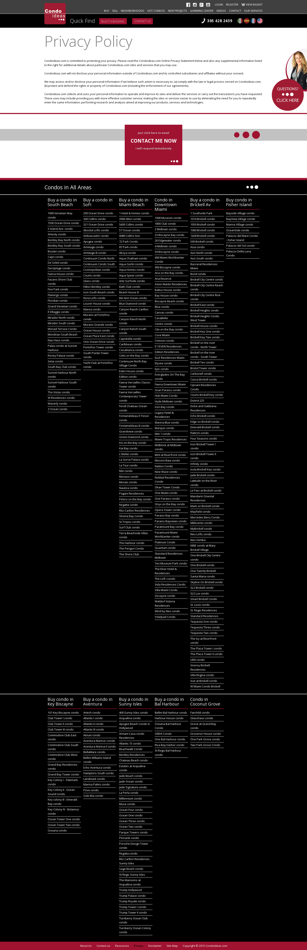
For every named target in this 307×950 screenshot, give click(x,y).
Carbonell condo (201, 374)
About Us (86, 946)
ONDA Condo (163, 734)
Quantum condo (165, 548)
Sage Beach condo (131, 869)
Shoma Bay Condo (131, 516)
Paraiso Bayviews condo (171, 521)
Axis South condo (201, 258)
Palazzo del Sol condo (240, 245)
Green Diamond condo (134, 437)
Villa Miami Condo (166, 590)
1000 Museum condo (168, 218)
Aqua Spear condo (131, 275)
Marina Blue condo (167, 422)
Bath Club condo (129, 287)
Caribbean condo (130, 344)
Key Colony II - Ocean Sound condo (61, 792)
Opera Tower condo (168, 510)
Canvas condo (164, 312)
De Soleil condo (58, 263)
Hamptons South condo (98, 773)
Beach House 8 (129, 292)
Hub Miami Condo (166, 396)
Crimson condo (164, 341)
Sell (115, 11)
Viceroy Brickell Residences (200, 667)
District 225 (197, 400)
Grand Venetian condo (62, 306)
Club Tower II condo (60, 724)
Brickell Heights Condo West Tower (204, 318)
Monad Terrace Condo (62, 329)
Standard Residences (204, 616)
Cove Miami (162, 335)
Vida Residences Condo (170, 584)
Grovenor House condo (205, 734)
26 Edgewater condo (168, 240)
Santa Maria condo (202, 576)
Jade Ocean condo (131, 781)
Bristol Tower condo (203, 368)
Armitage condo (93, 247)
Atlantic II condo (93, 724)
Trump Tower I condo (132, 907)
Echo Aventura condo (97, 767)
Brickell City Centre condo (206, 279)
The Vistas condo (59, 392)
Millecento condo (201, 523)
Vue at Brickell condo (203, 681)
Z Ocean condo (57, 409)
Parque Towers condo (133, 832)
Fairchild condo (200, 712)
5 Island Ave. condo (60, 229)
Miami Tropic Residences (171, 439)
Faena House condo (61, 274)
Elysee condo (163, 363)
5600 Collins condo (131, 224)
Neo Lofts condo (200, 534)
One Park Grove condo (205, 739)
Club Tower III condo (61, 729)
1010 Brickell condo (202, 219)
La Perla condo (128, 793)
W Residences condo (61, 398)
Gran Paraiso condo (168, 390)
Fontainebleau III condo (134, 426)
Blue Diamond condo (132, 303)
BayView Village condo (240, 219)
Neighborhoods (132, 11)
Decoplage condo (59, 268)
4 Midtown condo (166, 246)
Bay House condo (166, 295)
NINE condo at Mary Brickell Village (203, 548)
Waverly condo (57, 403)
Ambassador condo (96, 236)
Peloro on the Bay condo (135, 499)
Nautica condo (128, 488)
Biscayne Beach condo (169, 301)
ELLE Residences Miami (169, 358)
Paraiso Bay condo (167, 515)
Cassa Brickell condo (203, 379)
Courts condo (92, 275)
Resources (122, 946)
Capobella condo (130, 339)
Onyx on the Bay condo (170, 504)
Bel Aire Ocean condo (133, 298)
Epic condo (162, 369)
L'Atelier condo (128, 454)
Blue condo (162, 307)
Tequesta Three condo (205, 627)
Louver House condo (96, 303)
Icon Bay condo (164, 407)
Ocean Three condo (132, 821)
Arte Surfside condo (132, 281)
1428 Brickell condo (202, 236)
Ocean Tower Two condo (64, 825)
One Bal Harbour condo (170, 739)
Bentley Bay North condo (64, 240)
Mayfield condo (200, 511)
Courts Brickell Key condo (206, 395)
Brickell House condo (203, 326)
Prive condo (91, 790)
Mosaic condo (128, 482)
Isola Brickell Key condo (205, 469)
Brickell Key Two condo (205, 337)
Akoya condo (127, 253)
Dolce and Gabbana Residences (203, 408)
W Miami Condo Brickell (205, 686)
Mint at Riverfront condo (170, 455)
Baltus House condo (168, 290)
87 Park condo (128, 247)
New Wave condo (166, 472)
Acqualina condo (130, 718)
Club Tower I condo (60, 718)
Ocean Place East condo (98, 336)
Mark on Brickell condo (205, 506)
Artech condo (91, 712)
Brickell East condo (202, 305)
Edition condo (128, 377)
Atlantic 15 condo (130, 743)
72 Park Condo (128, 241)
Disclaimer (155, 946)
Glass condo (91, 281)
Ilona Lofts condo (94, 298)
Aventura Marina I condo (99, 741)
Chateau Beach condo (133, 760)
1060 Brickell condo (202, 230)
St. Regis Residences (203, 610)
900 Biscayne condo (167, 267)
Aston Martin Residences (171, 284)
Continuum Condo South (99, 264)
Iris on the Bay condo (132, 443)
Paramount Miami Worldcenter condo (167, 535)
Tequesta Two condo (203, 633)
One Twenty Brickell (203, 571)
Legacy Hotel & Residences (164, 415)
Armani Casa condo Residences (131, 736)
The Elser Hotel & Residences (166, 571)
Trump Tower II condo (133, 912)
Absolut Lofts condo (96, 230)
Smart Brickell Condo (203, 599)
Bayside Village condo (240, 213)
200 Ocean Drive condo (98, 213)
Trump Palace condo (132, 896)
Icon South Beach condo (98, 292)
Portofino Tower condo (98, 347)
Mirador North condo (61, 318)
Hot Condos (156, 11)
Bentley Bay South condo (64, 245)
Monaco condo (128, 477)
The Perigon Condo (131, 548)
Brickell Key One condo (205, 331)
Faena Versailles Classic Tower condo (134, 384)
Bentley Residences (132, 755)
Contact (235, 11)
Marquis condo (164, 428)
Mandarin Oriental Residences (202, 498)
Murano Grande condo (98, 325)
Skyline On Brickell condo (206, 582)
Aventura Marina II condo (99, 746)
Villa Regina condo (202, 675)
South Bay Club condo (62, 367)
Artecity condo (57, 234)
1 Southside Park (201, 213)
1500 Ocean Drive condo (63, 223)
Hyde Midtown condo (168, 401)
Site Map (172, 946)
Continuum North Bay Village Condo (133, 363)
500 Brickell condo (201, 241)
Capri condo (55, 257)
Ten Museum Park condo (171, 563)
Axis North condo (201, 253)
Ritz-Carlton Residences (134, 510)
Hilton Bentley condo (96, 287)
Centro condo (163, 324)
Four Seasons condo (203, 438)
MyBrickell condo (201, 529)
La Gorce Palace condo (134, 459)
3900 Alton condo (130, 219)
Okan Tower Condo (167, 487)
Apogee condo (92, 241)
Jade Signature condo (133, 787)
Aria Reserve (163, 279)
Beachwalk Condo (130, 749)
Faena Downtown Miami (170, 384)
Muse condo (127, 804)
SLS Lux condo (199, 593)
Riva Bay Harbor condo (169, 745)
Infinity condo (199, 464)
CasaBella (161, 318)
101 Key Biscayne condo (63, 712)
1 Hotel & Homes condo (134, 213)
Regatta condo (128, 505)
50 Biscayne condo (167, 252)
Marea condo (92, 309)
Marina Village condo (239, 224)
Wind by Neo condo (167, 611)
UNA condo (197, 660)
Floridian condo (58, 300)
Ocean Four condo (131, 810)
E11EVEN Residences (168, 346)
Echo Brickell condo (202, 416)
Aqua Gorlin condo (131, 264)
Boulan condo (57, 251)
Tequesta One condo (204, 621)
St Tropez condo (129, 522)
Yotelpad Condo (165, 617)
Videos (221, 11)
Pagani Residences (131, 493)
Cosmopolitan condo (96, 270)
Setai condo (55, 361)
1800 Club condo (165, 224)
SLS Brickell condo (202, 588)
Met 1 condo (163, 434)
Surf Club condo (129, 527)
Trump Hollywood (130, 890)
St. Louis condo (200, 605)
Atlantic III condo (93, 729)
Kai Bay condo (128, 448)
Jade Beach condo (130, 776)
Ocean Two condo (130, 827)
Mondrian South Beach (62, 334)
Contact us (143, 21)
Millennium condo (130, 798)
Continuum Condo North (98, 258)
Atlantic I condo (93, 718)
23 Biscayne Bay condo (169, 235)
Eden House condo (131, 371)
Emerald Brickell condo (205, 427)
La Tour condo (128, 465)
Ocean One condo (131, 815)
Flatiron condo (199, 433)
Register (232, 4)
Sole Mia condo (93, 796)
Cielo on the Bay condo (134, 355)
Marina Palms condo (96, 784)
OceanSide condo (237, 230)
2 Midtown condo (166, 229)
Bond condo (198, 274)
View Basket (254, 4)
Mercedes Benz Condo (205, 517)
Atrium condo (91, 735)
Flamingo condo (58, 295)
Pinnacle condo (129, 838)
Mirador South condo (61, 323)
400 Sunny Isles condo (133, 712)
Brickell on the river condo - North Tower (203, 345)
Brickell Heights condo (204, 310)
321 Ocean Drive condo (98, 224)
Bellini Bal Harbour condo (171, 712)
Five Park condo (58, 289)
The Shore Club (129, 554)
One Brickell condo (202, 565)
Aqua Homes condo (132, 270)
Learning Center (201, 11)
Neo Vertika (198, 540)
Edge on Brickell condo (204, 422)
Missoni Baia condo (167, 460)
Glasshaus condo (201, 718)
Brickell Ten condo (202, 362)
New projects (177, 11)
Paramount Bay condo (169, 527)
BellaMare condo (94, 752)
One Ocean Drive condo (98, 342)
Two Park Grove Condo (205, 745)
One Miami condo (166, 493)
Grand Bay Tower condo (63, 774)
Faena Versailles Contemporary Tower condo (133, 396)
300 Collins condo (94, 219)
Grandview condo (130, 431)
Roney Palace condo (61, 355)
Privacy (138, 946)
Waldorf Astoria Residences (165, 603)
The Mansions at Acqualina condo (130, 882)
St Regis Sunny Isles (132, 874)
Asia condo (197, 247)
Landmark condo (94, 779)
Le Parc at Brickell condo (206, 490)
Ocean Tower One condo (64, 819)
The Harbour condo (131, 543)
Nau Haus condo (58, 340)
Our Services (253, 11)
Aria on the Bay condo (169, 273)
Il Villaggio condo (58, 312)
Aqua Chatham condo (133, 258)
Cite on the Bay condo (169, 329)
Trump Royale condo (132, 901)
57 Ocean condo (129, 230)
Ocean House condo (96, 330)
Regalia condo (128, 853)
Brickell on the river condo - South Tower (203, 355)
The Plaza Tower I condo (206, 648)
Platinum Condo (165, 542)
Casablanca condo (131, 350)
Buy (106, 11)
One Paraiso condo (167, 498)
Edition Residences (167, 352)
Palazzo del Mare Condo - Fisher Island (242, 238)
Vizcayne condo (165, 596)
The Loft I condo (165, 579)
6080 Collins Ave (129, 236)
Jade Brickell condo (202, 475)
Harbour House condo (169, 718)
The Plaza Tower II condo (206, 654)
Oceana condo (57, 830)
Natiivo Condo (164, 466)
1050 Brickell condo (202, 224)
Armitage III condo (94, 253)
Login (219, 4)
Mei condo (126, 471)
